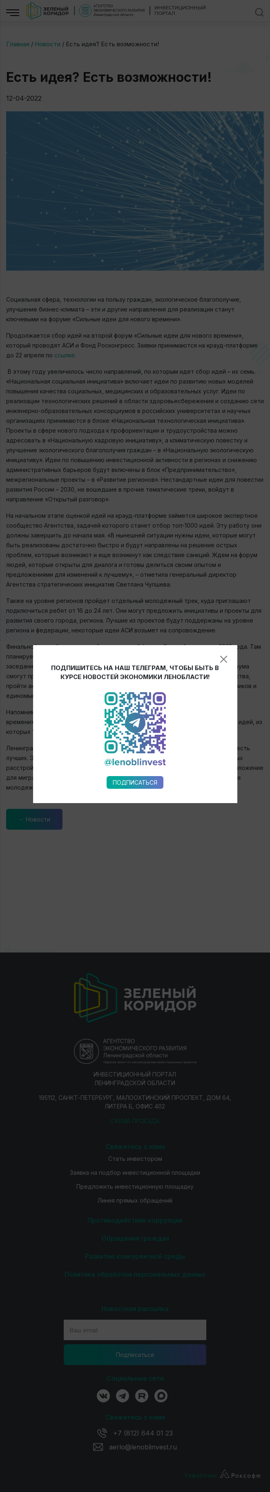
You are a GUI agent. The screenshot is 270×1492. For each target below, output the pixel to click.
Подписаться (135, 555)
